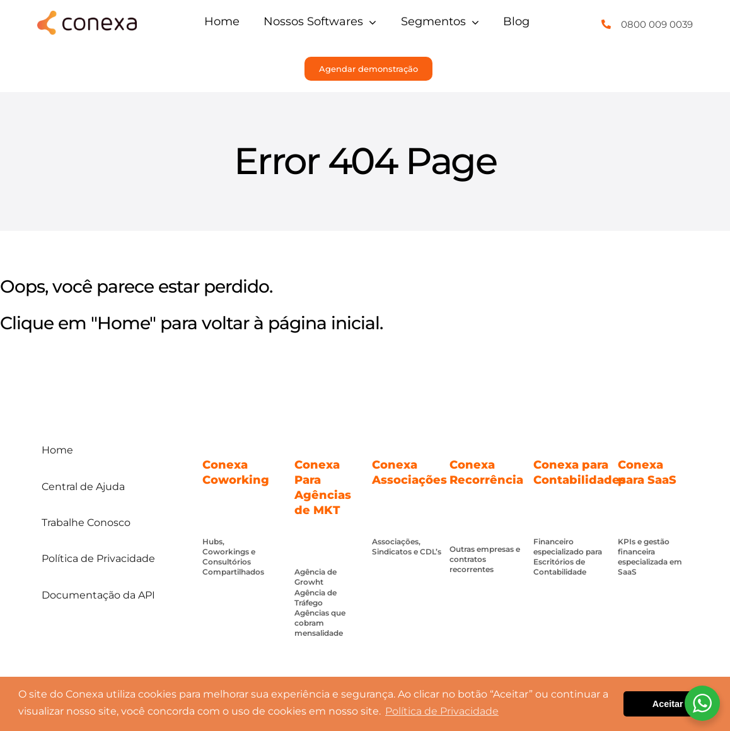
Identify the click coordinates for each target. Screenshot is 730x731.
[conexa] (86, 15)
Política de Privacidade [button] (442, 711)
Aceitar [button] (667, 704)
